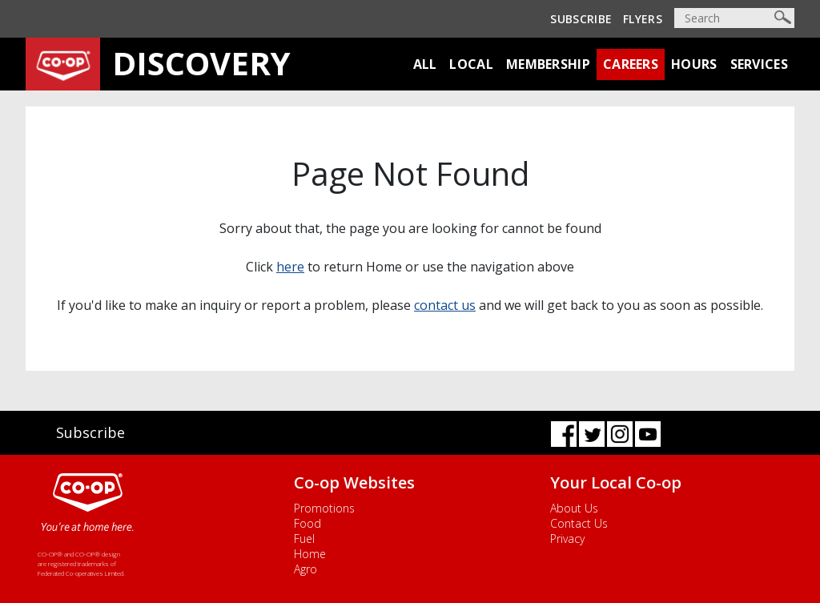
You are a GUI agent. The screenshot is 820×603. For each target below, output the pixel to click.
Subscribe (581, 18)
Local (471, 64)
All (425, 64)
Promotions (324, 508)
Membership (548, 64)
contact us (445, 305)
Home (310, 553)
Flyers (642, 18)
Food (307, 523)
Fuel (304, 538)
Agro (305, 569)
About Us (574, 508)
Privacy (567, 538)
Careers (630, 64)
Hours (694, 64)
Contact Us (579, 523)
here (290, 266)
